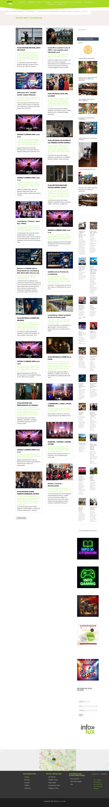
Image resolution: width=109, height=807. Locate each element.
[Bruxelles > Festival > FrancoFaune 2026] (82, 378)
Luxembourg (77, 11)
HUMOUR (62, 448)
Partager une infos (53, 788)
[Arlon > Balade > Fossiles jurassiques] (93, 351)
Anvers (23, 141)
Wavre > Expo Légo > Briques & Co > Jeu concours (93, 233)
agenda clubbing (34, 139)
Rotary (81, 42)
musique (27, 185)
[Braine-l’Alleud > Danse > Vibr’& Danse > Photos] (93, 378)
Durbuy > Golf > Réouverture (82, 443)
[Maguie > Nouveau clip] (93, 326)
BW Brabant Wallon (53, 11)
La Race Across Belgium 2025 (87, 169)
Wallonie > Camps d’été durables (82, 358)
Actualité (30, 52)
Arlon (18, 367)
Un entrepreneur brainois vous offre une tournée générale (93, 446)
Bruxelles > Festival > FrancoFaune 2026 (82, 385)
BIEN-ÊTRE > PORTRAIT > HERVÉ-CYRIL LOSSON (82, 307)
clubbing (32, 141)
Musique (30, 144)
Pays (38, 185)
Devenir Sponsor (74, 779)
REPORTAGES (28, 231)
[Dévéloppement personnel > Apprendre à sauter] (82, 261)
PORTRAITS (48, 2)
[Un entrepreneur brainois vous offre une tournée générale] (93, 437)
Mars (36, 327)
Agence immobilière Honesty (87, 58)
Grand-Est (50, 56)
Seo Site (23, 100)
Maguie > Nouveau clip (93, 332)
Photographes (35, 229)
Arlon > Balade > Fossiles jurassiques (93, 358)
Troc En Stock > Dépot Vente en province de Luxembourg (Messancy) (88, 79)
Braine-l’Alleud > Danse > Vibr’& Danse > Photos (93, 385)
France (84, 11)
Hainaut (69, 11)
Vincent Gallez (52, 782)
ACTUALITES (21, 2)
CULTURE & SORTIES (76, 2)
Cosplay (36, 226)
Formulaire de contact (54, 785)
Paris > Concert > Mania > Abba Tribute (82, 333)
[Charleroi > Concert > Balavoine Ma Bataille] (82, 471)
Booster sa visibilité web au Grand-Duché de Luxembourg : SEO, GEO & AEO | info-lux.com (28, 271)
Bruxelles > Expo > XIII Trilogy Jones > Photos (93, 414)
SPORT (67, 321)
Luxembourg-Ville (28, 229)
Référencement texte (53, 281)
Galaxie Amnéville (33, 142)
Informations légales (75, 781)
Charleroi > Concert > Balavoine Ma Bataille (82, 478)
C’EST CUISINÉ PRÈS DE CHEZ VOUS (88, 530)
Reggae (34, 144)
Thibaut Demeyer (34, 329)
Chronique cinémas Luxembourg (24, 55)
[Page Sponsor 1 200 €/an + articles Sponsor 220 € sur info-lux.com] (82, 226)
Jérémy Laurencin (36, 227)
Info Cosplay (29, 227)
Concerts (26, 777)
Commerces (27, 788)
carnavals (65, 490)
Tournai (54, 239)
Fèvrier (31, 501)
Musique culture (32, 185)
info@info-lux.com (53, 780)
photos (22, 231)
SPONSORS (103, 774)
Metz (18, 185)
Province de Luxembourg (17, 11)
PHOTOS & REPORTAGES (60, 2)
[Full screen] (2, 751)
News (21, 414)
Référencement (34, 99)
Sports (49, 323)
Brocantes (27, 780)
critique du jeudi (29, 57)
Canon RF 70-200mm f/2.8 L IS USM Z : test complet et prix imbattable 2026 (59, 50)
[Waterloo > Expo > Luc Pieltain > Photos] (82, 502)
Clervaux (37, 275)
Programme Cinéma (24, 59)
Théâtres (26, 785)
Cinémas (23, 57)
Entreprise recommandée (23, 277)
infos (37, 57)
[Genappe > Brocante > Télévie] (82, 407)
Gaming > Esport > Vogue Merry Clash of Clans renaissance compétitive (93, 270)
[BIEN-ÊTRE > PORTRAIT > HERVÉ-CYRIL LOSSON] (82, 300)
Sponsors (31, 2)
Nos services (88, 2)
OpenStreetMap (101, 770)
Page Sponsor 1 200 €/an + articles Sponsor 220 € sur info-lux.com (82, 234)
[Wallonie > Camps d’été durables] (82, 351)
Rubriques (51, 4)
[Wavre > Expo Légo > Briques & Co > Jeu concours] (93, 226)
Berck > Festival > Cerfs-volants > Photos (93, 307)
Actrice (25, 52)
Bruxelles (63, 11)
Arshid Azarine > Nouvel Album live (93, 508)
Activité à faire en (59, 488)
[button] (57, 764)
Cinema (19, 57)
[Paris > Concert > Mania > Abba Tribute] (82, 326)
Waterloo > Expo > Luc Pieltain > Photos (81, 509)
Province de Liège (42, 11)
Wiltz (26, 278)
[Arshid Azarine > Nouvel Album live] (93, 502)
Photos (18, 231)
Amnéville (19, 141)
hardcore (19, 144)
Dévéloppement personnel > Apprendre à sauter (82, 268)
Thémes (19, 145)
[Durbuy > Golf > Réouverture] (82, 437)
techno (38, 144)
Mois (18, 59)
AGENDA (39, 2)
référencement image (65, 280)
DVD (61, 366)
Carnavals (27, 782)
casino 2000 (57, 448)
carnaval (60, 4)
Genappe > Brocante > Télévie (81, 413)
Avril (36, 54)
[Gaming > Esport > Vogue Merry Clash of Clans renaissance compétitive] (93, 261)
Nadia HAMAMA (65, 450)
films (35, 57)
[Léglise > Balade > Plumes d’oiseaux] (93, 471)
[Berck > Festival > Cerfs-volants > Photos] (93, 300)
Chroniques (35, 55)
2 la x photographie (59, 446)
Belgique (33, 97)
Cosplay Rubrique (21, 227)
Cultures (28, 184)
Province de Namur (30, 11)
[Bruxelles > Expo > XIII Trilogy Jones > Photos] (93, 407)
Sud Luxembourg (66, 281)
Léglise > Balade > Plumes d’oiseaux (92, 478)
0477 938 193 (51, 777)
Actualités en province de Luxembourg (26, 54)
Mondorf (58, 450)
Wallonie (8, 11)
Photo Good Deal (63, 56)
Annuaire (68, 320)
